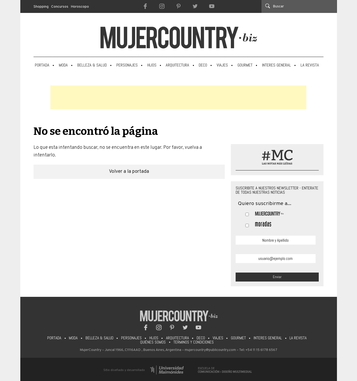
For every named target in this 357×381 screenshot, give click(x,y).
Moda (63, 65)
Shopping (41, 6)
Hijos (151, 65)
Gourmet (245, 65)
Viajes (222, 65)
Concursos (59, 6)
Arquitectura (177, 65)
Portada (42, 65)
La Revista (310, 65)
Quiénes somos (153, 342)
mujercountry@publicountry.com (210, 350)
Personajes (127, 65)
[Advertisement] (178, 97)
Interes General (276, 65)
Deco (203, 65)
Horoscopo (80, 6)
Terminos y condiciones (193, 342)
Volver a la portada (129, 172)
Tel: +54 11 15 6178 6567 (258, 350)
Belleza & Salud (92, 65)
